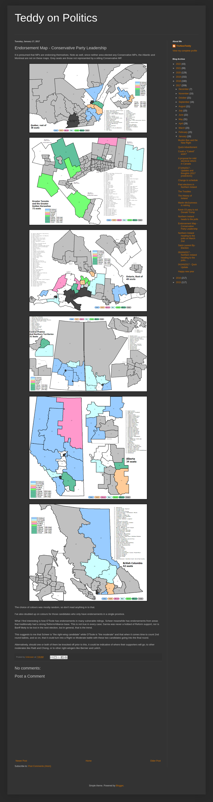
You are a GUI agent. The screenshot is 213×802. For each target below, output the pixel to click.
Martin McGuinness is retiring (187, 204)
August (182, 106)
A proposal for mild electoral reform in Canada (187, 161)
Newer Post (21, 761)
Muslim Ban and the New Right (188, 141)
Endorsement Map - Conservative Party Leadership (188, 226)
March (182, 128)
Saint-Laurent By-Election (186, 246)
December (184, 89)
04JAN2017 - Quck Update (187, 265)
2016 (179, 278)
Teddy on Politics (56, 18)
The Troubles (184, 191)
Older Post (155, 761)
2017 (179, 85)
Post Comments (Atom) (39, 766)
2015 (179, 282)
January (183, 136)
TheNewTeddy (183, 46)
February (183, 132)
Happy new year (186, 271)
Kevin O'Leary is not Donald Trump (188, 211)
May (181, 119)
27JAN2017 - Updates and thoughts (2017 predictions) (187, 172)
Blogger (119, 785)
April (181, 123)
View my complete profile (185, 50)
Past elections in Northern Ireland (187, 185)
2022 (179, 64)
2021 (179, 68)
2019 (179, 77)
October (183, 98)
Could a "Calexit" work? (186, 152)
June (181, 115)
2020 (179, 72)
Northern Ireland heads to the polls (188, 217)
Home (89, 761)
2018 (179, 81)
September (184, 102)
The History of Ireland (185, 197)
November (184, 93)
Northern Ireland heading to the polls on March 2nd (186, 237)
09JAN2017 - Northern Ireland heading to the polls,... (187, 256)
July (181, 110)
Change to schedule (188, 180)
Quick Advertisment (187, 147)
